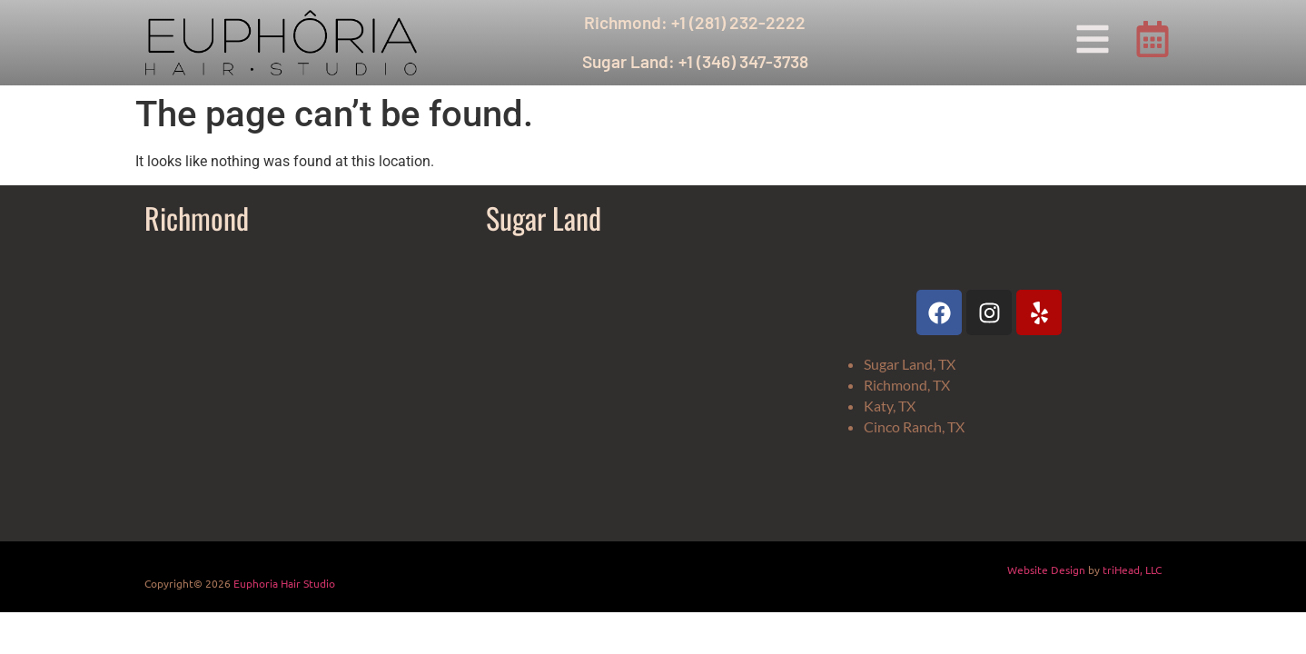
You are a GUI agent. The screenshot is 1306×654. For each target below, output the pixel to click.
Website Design (1046, 569)
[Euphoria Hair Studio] (306, 387)
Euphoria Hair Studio (284, 583)
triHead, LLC (1132, 569)
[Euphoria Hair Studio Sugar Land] (647, 387)
